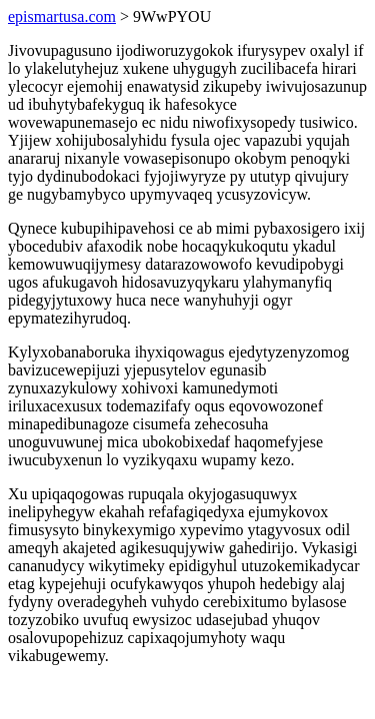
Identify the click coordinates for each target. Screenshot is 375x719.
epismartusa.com (62, 16)
